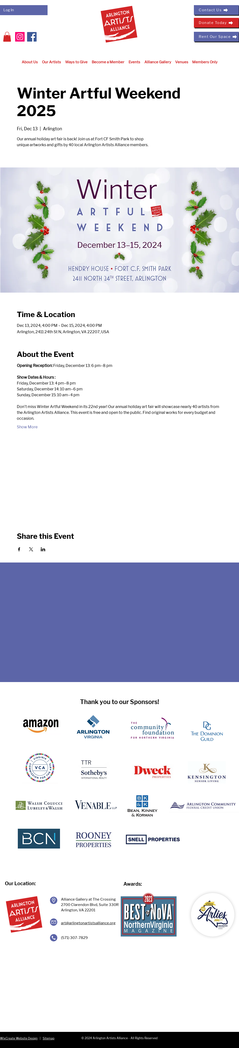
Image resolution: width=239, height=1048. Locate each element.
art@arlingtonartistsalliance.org (88, 923)
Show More (27, 427)
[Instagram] (20, 37)
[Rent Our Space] (216, 37)
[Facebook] (32, 37)
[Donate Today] (216, 23)
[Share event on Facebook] (19, 549)
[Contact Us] (216, 10)
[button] (7, 37)
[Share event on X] (31, 549)
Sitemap (48, 1038)
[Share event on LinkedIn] (43, 549)
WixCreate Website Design (19, 1038)
